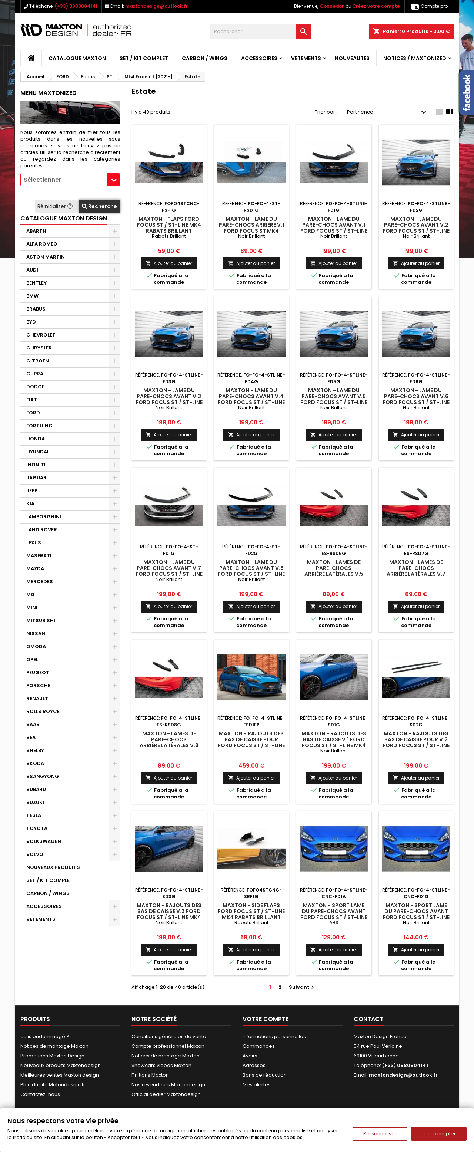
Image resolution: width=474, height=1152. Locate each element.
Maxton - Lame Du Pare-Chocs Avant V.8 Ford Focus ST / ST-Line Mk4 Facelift (251, 571)
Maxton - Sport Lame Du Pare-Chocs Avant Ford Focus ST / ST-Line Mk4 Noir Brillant (416, 914)
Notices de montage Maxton (54, 1046)
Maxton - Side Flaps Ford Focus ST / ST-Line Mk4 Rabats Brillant (251, 911)
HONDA (35, 438)
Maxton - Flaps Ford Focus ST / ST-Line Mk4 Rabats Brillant (169, 224)
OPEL (32, 659)
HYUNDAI (37, 451)
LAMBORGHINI (43, 516)
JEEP (31, 490)
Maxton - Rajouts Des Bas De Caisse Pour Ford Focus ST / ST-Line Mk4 (251, 742)
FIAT (31, 399)
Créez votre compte (376, 6)
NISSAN (35, 633)
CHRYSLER (39, 347)
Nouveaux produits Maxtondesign (60, 1065)
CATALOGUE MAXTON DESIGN (63, 218)
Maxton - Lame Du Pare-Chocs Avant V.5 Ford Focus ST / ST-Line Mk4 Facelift (333, 399)
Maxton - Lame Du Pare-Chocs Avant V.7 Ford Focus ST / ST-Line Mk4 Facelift (169, 571)
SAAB (32, 724)
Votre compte (265, 1019)
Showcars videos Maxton (161, 1065)
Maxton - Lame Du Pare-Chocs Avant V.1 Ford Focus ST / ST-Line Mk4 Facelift (333, 227)
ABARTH (36, 230)
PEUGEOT (37, 672)
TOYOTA (36, 828)
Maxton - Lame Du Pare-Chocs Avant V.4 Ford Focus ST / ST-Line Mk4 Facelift (251, 399)
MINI (31, 607)
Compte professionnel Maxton (167, 1046)
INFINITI (36, 464)
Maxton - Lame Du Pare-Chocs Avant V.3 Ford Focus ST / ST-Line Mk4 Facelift (169, 399)
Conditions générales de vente (168, 1036)
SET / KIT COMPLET (144, 58)
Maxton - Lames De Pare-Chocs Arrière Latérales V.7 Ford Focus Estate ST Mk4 (416, 574)
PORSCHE (38, 685)
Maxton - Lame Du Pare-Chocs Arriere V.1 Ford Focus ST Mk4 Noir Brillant (251, 227)
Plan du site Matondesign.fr (52, 1084)
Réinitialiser (55, 206)
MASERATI (38, 555)
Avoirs (250, 1055)
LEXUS (33, 542)
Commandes (259, 1046)
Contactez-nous (40, 1094)
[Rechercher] (260, 31)
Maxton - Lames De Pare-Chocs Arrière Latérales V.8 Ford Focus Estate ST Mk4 (169, 745)
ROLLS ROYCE (43, 711)
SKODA (35, 763)
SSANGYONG (42, 776)
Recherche (99, 206)
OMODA (36, 646)
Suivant (302, 987)
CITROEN (37, 360)
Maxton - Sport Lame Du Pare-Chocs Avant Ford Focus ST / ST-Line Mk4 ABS (333, 914)
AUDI (32, 269)
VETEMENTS (306, 58)
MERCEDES (39, 581)
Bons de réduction (265, 1075)
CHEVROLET (41, 334)
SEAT (32, 737)
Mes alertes (257, 1084)
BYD (31, 321)
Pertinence (387, 112)
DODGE (35, 386)
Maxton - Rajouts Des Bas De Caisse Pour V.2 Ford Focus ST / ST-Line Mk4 (416, 742)
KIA (30, 503)
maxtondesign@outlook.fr (156, 6)
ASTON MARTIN (45, 256)
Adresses (254, 1065)
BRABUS (36, 308)
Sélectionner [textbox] (42, 180)
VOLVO (34, 854)
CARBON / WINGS (204, 58)
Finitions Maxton (150, 1075)
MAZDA (35, 568)
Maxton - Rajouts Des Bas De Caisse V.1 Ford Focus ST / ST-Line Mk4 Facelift (333, 742)
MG (30, 594)
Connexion (332, 6)
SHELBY (35, 750)
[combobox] (70, 179)
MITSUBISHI (40, 620)
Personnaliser (380, 1133)
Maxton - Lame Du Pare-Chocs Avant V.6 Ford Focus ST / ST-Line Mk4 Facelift (416, 399)
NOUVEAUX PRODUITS (53, 867)
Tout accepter (439, 1133)
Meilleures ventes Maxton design (59, 1075)
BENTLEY (36, 282)
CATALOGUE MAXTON (77, 58)
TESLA (33, 815)
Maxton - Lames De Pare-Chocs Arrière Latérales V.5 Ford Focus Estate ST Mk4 (334, 574)
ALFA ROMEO (41, 243)
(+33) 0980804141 (76, 6)
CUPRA (34, 373)
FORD (33, 412)
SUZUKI (35, 802)
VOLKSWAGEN (43, 841)
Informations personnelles (274, 1036)
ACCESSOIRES (259, 58)
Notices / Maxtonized (414, 58)
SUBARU (36, 789)
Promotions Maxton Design (52, 1055)
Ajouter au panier (169, 263)
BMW (32, 295)
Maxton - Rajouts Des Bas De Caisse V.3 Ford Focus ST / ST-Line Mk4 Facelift (169, 914)
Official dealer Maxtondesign (166, 1094)
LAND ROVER (41, 529)
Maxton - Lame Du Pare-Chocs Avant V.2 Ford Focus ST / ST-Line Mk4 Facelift (416, 227)
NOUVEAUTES (352, 58)
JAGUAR (36, 477)
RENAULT (37, 698)
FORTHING (39, 425)
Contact (369, 1019)
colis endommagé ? (44, 1036)
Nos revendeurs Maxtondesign (168, 1084)
